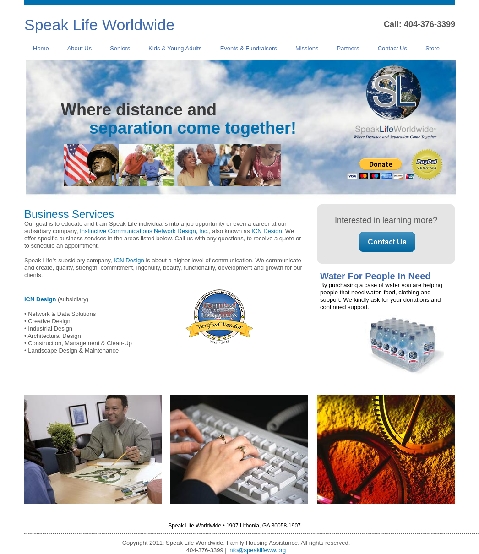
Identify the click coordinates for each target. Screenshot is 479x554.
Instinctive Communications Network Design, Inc (142, 231)
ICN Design (266, 231)
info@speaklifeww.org (257, 550)
